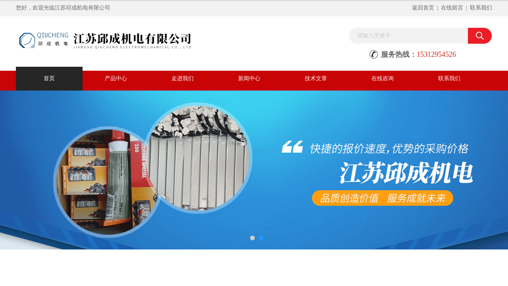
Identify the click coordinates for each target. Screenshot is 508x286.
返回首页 (423, 8)
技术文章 (316, 78)
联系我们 (481, 8)
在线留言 (452, 8)
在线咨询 (382, 78)
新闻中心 (249, 78)
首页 (49, 78)
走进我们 (182, 78)
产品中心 (116, 78)
